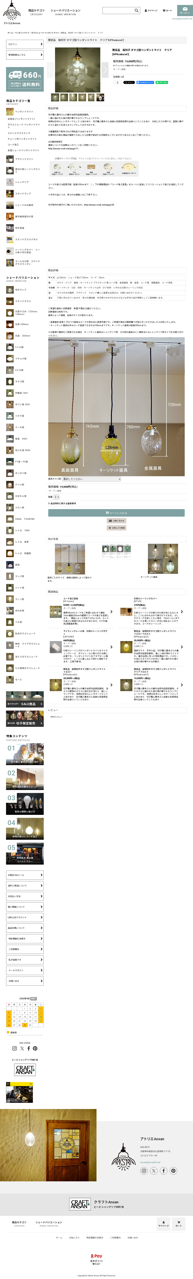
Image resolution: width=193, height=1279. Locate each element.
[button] (50, 70)
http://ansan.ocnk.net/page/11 (63, 148)
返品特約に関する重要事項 (62, 503)
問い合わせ (185, 10)
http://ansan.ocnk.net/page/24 (99, 205)
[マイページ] (151, 11)
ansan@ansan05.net (182, 18)
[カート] (167, 11)
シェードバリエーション (66, 12)
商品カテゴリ (36, 12)
